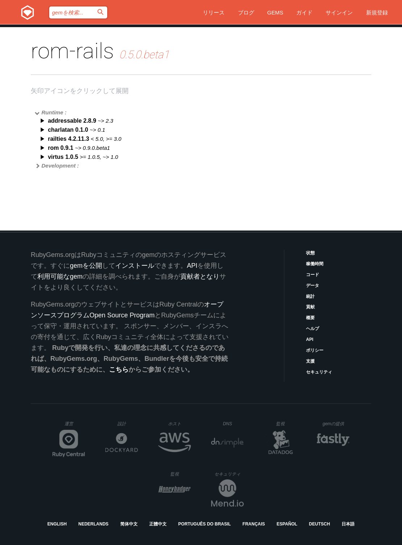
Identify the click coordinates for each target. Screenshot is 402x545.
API (309, 339)
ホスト (179, 423)
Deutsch (319, 524)
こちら (119, 369)
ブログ (246, 12)
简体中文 (129, 524)
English (57, 524)
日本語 (348, 524)
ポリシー (314, 350)
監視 (286, 423)
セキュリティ (319, 372)
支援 (310, 361)
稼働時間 (314, 263)
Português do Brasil (204, 524)
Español (287, 524)
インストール (134, 265)
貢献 (310, 306)
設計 (127, 423)
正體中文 (158, 524)
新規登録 (377, 12)
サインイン (339, 12)
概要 (310, 317)
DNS (233, 423)
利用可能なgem (60, 276)
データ (312, 285)
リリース (214, 12)
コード (312, 274)
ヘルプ (312, 328)
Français (254, 524)
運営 (74, 426)
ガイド (304, 12)
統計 (310, 296)
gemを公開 (86, 265)
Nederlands (93, 524)
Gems (275, 12)
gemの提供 (336, 423)
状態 (310, 252)
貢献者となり (199, 276)
